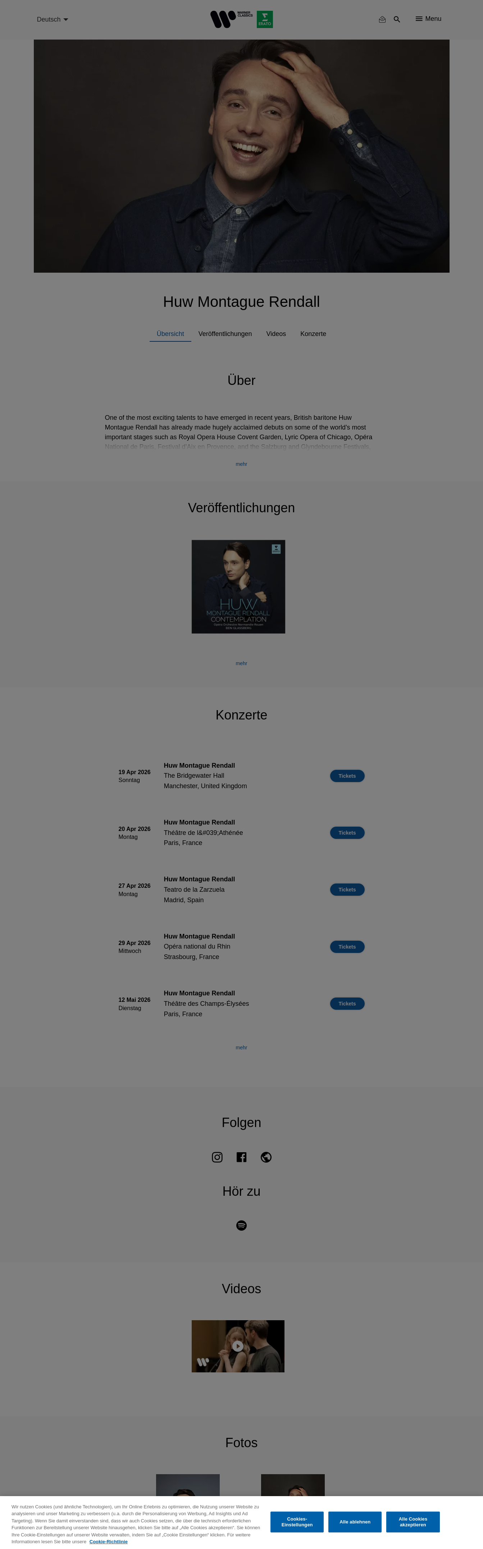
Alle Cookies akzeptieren (413, 1521)
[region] (241, 1522)
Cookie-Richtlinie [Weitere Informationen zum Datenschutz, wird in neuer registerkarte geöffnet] (109, 1541)
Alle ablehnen (355, 1522)
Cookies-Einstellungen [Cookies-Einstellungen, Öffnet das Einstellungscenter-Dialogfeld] (297, 1521)
